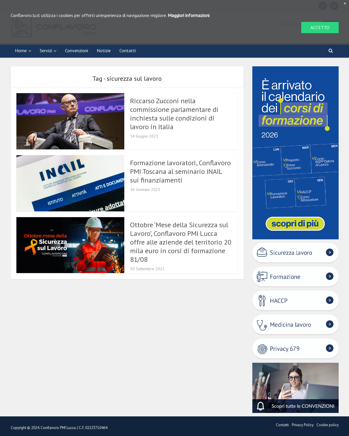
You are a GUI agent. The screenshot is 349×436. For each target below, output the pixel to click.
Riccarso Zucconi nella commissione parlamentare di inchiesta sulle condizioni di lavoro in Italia (174, 113)
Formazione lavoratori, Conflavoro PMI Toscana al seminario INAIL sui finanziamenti (180, 171)
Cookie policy (327, 424)
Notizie (104, 50)
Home (21, 50)
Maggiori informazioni (188, 15)
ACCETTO (319, 27)
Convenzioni (76, 50)
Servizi (46, 50)
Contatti (127, 50)
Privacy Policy (303, 424)
